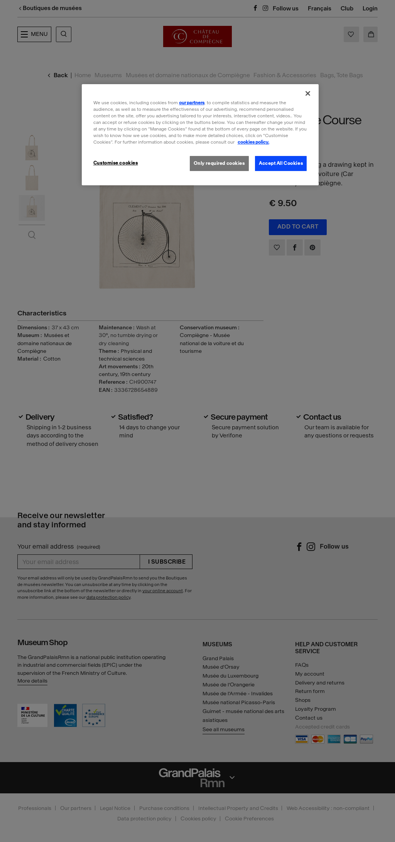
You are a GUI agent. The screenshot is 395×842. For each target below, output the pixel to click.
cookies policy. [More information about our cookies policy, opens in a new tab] (253, 142)
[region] (200, 134)
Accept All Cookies (281, 163)
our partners (191, 102)
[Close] (307, 93)
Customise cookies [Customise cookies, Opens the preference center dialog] (115, 163)
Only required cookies (219, 163)
